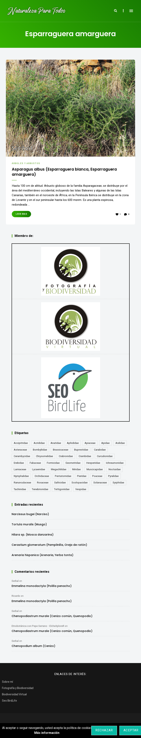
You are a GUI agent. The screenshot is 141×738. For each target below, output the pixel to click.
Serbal (15, 582)
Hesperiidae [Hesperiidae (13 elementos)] (93, 464)
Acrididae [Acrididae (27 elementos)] (39, 444)
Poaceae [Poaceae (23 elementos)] (97, 477)
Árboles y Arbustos (26, 163)
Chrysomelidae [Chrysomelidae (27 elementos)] (44, 457)
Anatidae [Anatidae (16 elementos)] (56, 444)
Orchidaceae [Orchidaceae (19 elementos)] (42, 477)
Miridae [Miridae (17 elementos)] (76, 470)
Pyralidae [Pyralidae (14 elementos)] (113, 477)
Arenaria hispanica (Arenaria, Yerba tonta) (42, 556)
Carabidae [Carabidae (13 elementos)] (100, 451)
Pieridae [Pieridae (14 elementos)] (81, 477)
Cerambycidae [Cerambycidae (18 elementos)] (22, 457)
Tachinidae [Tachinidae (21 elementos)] (20, 490)
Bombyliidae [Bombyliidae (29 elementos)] (40, 451)
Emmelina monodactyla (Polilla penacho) (42, 587)
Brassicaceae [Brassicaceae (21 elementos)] (60, 451)
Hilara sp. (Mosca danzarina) (32, 536)
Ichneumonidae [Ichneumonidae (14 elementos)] (114, 464)
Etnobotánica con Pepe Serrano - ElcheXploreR (38, 627)
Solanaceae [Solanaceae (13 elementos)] (100, 483)
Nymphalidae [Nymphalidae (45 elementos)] (21, 477)
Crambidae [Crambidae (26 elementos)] (85, 457)
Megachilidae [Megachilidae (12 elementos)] (58, 470)
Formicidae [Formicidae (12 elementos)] (53, 464)
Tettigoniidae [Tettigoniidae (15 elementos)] (61, 490)
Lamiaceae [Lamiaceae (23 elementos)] (20, 470)
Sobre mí (7, 683)
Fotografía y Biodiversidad (17, 689)
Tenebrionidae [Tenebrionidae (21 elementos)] (40, 490)
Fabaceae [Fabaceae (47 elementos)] (35, 464)
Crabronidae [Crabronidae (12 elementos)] (66, 457)
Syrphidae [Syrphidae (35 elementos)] (118, 483)
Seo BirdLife (9, 702)
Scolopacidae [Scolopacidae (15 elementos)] (80, 483)
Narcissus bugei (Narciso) (30, 515)
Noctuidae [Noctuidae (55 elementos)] (115, 470)
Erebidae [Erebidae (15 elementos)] (19, 464)
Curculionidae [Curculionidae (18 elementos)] (104, 457)
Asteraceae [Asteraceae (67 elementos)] (20, 451)
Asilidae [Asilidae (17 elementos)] (120, 444)
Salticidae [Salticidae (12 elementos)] (60, 483)
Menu (131, 11)
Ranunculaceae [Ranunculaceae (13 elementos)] (22, 483)
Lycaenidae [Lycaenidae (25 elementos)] (38, 470)
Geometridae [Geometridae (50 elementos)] (72, 464)
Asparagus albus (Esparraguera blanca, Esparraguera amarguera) (58, 172)
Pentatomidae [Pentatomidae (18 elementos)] (63, 477)
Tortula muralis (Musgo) (29, 525)
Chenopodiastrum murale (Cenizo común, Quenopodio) (52, 617)
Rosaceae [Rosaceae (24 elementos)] (42, 483)
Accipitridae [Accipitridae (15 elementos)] (21, 444)
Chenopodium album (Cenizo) (33, 647)
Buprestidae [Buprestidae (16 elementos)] (81, 451)
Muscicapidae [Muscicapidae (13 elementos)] (95, 470)
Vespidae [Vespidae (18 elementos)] (80, 490)
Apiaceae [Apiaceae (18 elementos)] (90, 444)
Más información (46, 733)
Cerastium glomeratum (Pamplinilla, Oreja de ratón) (49, 546)
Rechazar (104, 730)
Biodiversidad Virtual (14, 695)
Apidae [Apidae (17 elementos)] (105, 444)
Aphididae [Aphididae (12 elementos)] (73, 444)
